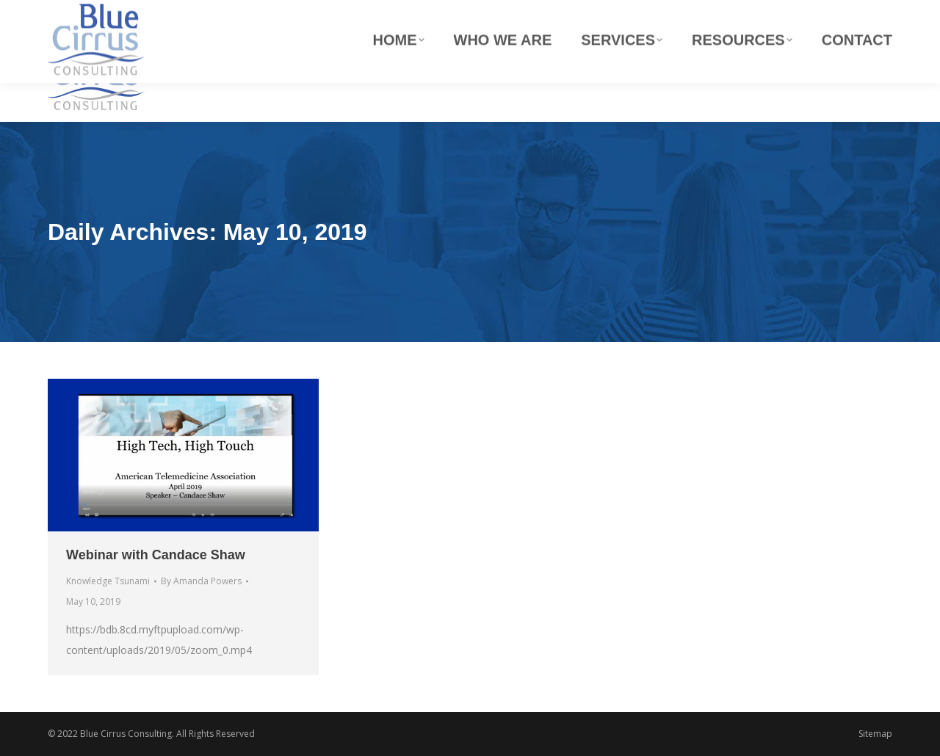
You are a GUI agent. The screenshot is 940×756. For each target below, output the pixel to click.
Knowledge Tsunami (108, 581)
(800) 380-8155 (861, 13)
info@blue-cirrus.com (600, 13)
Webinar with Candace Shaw (155, 555)
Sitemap (875, 733)
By (201, 581)
